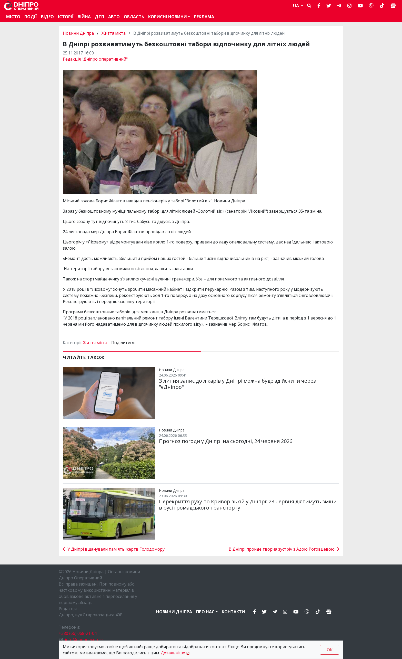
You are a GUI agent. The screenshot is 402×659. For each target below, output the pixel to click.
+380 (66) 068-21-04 (78, 633)
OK (330, 650)
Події (30, 17)
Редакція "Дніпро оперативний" (95, 59)
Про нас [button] (205, 612)
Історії (66, 17)
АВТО (114, 17)
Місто (13, 17)
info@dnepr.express (84, 639)
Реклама (204, 17)
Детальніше (173, 653)
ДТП (99, 17)
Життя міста (114, 33)
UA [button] (296, 5)
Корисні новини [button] (167, 17)
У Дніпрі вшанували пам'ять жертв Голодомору (114, 549)
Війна (84, 17)
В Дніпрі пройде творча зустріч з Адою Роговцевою (284, 549)
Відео (47, 17)
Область (134, 17)
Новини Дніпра (79, 33)
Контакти (233, 612)
